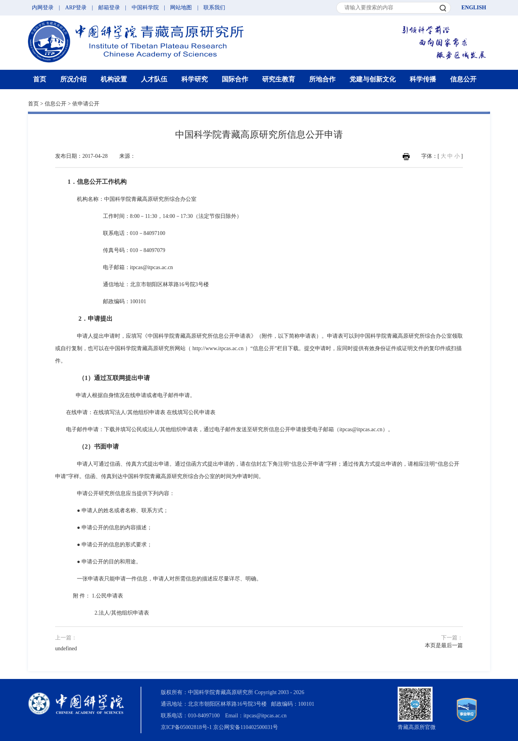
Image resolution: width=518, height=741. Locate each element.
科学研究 (194, 79)
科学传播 (423, 79)
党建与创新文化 (372, 79)
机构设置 (114, 79)
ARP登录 (76, 7)
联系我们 (214, 7)
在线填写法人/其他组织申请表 (129, 412)
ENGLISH (473, 7)
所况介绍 (73, 79)
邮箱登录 (109, 7)
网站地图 (181, 7)
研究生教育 (278, 79)
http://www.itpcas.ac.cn (218, 348)
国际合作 (235, 79)
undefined (66, 648)
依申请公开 (85, 104)
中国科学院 (145, 7)
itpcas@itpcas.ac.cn (151, 267)
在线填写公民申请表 (191, 412)
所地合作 (322, 79)
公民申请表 (109, 596)
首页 (39, 79)
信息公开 (463, 79)
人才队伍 (154, 79)
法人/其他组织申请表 (124, 613)
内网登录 (43, 7)
